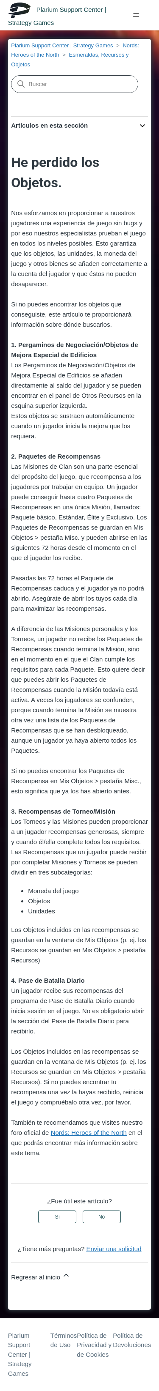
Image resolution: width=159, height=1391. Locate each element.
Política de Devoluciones (132, 1340)
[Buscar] (74, 84)
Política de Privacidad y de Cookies (94, 1345)
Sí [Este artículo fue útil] (57, 1217)
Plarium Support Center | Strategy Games (62, 45)
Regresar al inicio (40, 1276)
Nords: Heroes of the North (89, 1132)
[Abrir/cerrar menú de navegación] (136, 15)
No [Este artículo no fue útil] (101, 1217)
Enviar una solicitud (113, 1248)
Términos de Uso (63, 1340)
